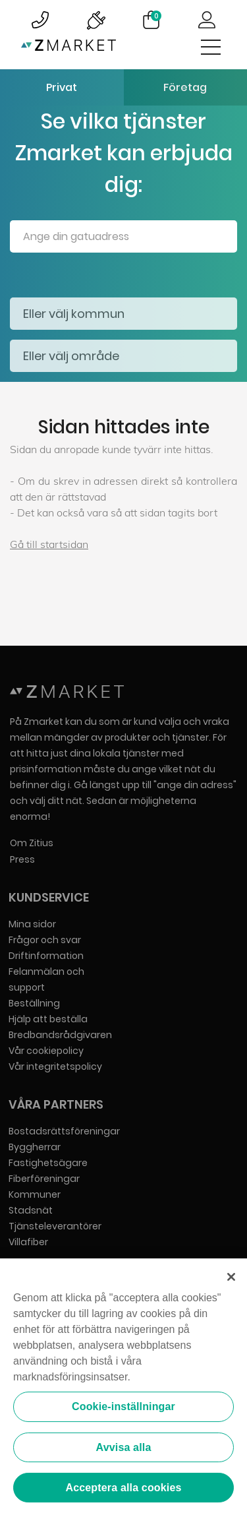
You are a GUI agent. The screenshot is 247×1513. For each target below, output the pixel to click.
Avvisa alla (123, 1448)
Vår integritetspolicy (55, 1066)
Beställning (34, 1003)
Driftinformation (46, 955)
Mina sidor (32, 924)
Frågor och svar (45, 939)
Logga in (207, 20)
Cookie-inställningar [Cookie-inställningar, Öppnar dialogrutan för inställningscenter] (123, 1407)
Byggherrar (35, 1147)
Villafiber (28, 1242)
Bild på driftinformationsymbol (95, 20)
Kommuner (35, 1194)
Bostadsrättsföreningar (64, 1131)
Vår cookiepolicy (46, 1050)
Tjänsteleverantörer (55, 1226)
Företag (185, 87)
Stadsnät (31, 1210)
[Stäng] (231, 1278)
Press (22, 859)
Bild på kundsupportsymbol (40, 20)
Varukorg (156, 16)
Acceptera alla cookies (123, 1489)
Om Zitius (31, 842)
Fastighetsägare (48, 1162)
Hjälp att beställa (48, 1019)
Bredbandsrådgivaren (60, 1034)
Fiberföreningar (44, 1178)
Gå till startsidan (49, 544)
